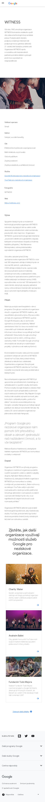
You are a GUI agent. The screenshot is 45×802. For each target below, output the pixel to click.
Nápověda (8, 794)
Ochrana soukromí (9, 783)
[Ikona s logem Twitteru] (26, 736)
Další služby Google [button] (22, 756)
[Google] (7, 776)
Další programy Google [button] (22, 746)
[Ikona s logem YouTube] (32, 736)
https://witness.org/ (12, 203)
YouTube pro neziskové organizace (18, 180)
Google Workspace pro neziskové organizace (22, 176)
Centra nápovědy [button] (22, 765)
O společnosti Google (10, 788)
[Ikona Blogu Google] (19, 736)
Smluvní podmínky (27, 783)
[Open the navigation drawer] (3, 3)
